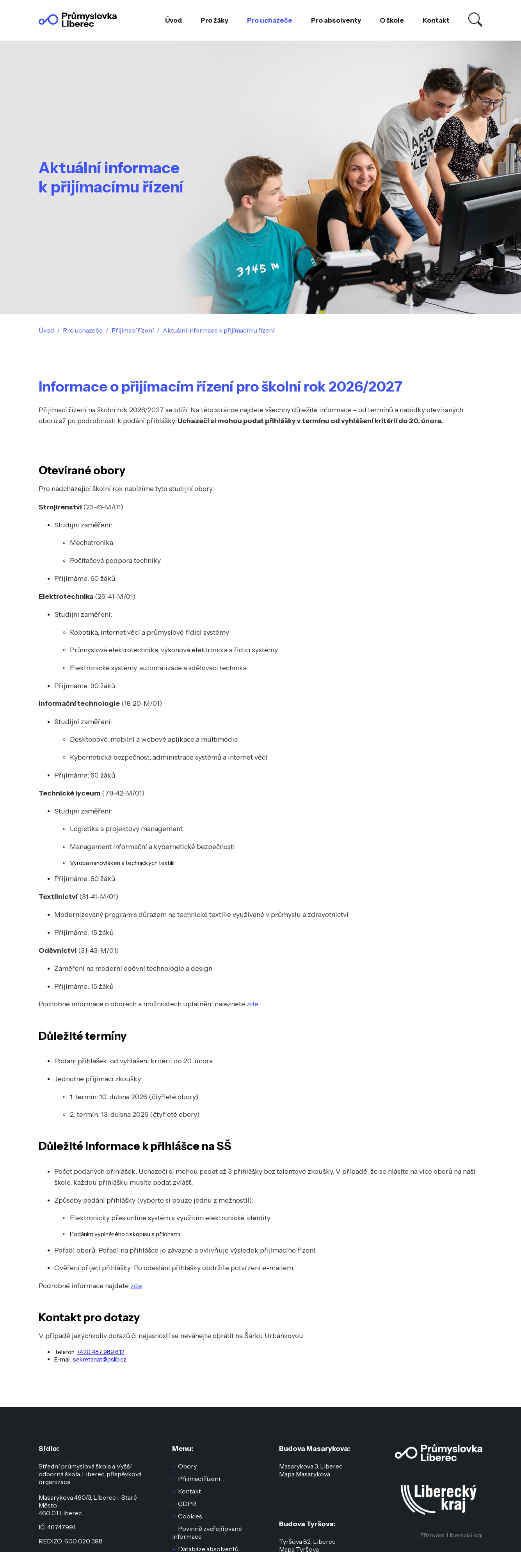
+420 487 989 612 (100, 1352)
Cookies (190, 1516)
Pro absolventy (336, 20)
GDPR (187, 1504)
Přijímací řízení (199, 1479)
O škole (392, 20)
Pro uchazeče (269, 20)
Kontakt (436, 20)
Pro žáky (214, 20)
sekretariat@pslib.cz (99, 1359)
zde (252, 1004)
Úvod (173, 20)
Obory (187, 1466)
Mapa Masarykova (304, 1474)
